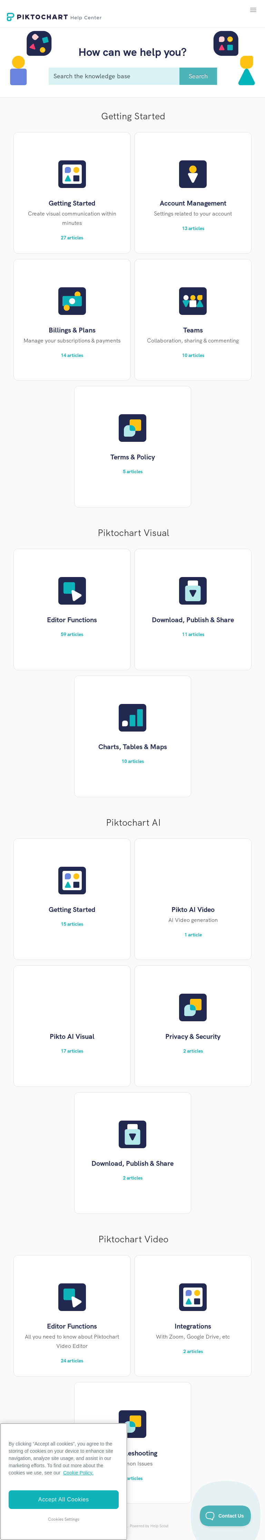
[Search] (198, 76)
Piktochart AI (133, 822)
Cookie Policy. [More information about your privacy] (78, 1473)
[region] (63, 1481)
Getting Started (133, 116)
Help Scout (159, 1525)
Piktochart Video (133, 1239)
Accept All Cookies (63, 1499)
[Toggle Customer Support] (225, 1516)
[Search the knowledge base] (133, 76)
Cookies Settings (63, 1519)
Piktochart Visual (133, 533)
